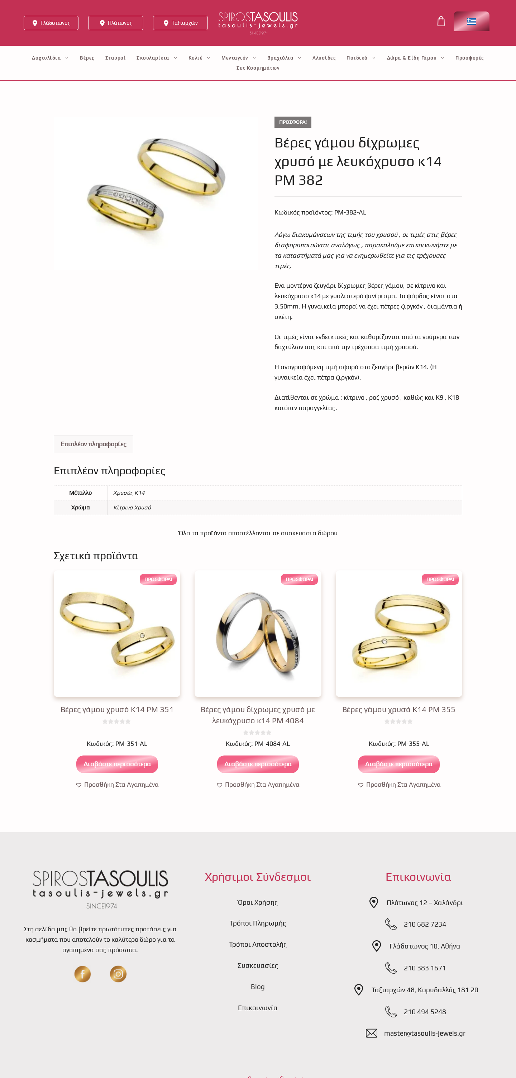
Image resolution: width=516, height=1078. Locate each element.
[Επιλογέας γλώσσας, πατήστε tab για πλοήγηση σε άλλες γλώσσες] (471, 21)
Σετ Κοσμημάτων (258, 68)
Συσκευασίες (258, 965)
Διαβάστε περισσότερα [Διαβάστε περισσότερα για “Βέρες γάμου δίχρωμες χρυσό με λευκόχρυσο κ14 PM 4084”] (258, 764)
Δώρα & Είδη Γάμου (416, 58)
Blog (258, 986)
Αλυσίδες (324, 58)
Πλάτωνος (120, 23)
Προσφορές (469, 58)
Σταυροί (115, 58)
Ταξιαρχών (185, 23)
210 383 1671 (425, 968)
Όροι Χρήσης (258, 902)
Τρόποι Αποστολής (258, 944)
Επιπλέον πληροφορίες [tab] (93, 444)
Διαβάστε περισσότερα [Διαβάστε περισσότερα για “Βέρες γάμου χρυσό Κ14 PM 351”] (117, 764)
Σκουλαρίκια (157, 58)
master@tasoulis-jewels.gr (424, 1033)
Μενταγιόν (239, 58)
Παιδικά (361, 58)
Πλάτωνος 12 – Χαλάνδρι (425, 903)
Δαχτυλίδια (50, 58)
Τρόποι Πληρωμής (258, 923)
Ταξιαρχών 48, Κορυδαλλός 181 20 (425, 990)
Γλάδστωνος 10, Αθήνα (425, 946)
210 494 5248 (425, 1012)
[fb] (82, 974)
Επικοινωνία (258, 1008)
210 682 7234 (425, 924)
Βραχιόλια (284, 58)
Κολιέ (199, 58)
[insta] (118, 974)
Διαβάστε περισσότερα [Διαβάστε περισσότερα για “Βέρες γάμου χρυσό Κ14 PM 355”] (399, 764)
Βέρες (87, 58)
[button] (117, 785)
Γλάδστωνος (55, 23)
